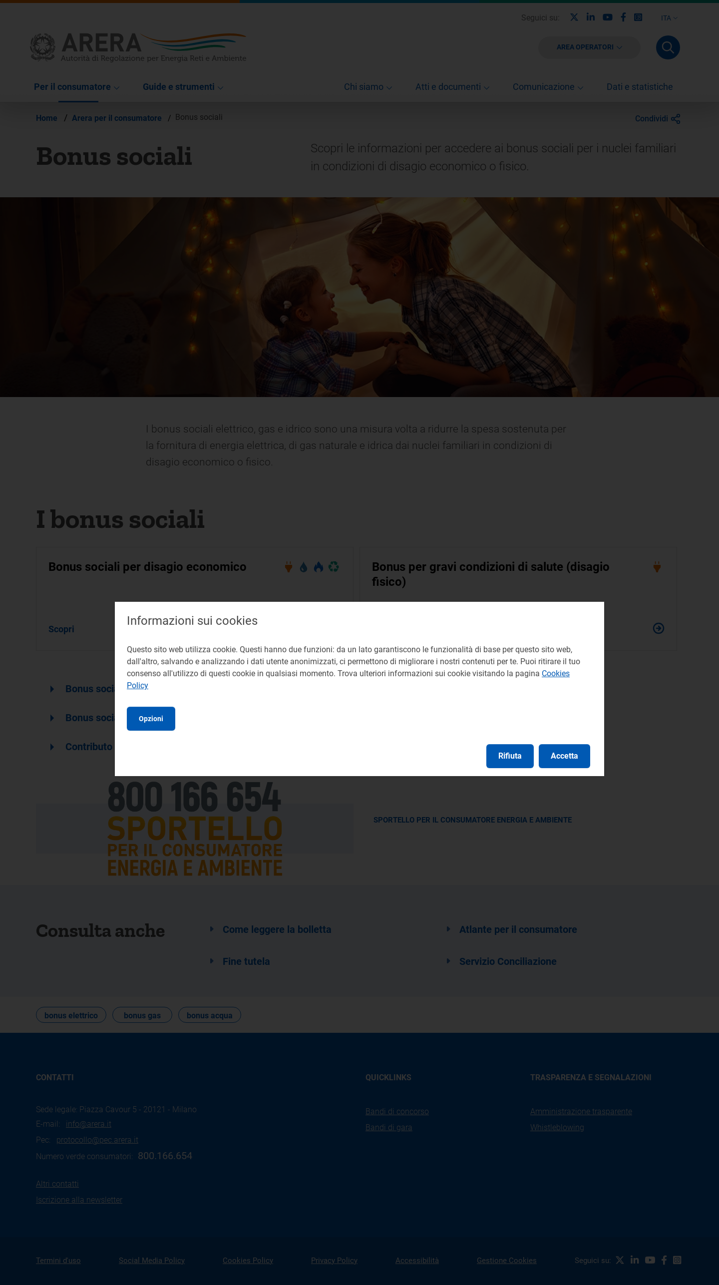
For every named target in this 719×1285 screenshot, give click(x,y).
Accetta (564, 756)
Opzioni (151, 719)
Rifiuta (510, 756)
